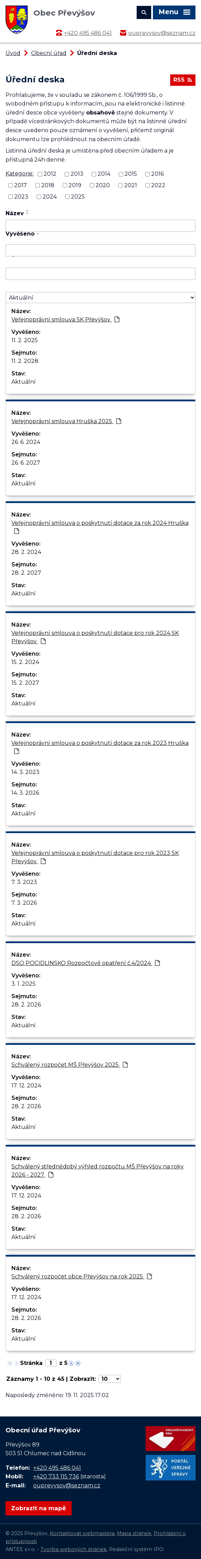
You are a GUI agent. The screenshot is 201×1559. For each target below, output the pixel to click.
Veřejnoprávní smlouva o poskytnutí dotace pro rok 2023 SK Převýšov (95, 857)
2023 (21, 196)
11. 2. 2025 (24, 340)
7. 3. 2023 (24, 882)
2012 (50, 174)
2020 (102, 185)
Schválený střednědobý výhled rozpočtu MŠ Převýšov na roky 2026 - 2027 (97, 1170)
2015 (131, 174)
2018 (47, 185)
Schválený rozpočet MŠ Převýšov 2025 (69, 1064)
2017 (20, 185)
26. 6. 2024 (25, 442)
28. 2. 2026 (26, 1004)
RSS (182, 79)
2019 (74, 185)
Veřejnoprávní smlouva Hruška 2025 (66, 421)
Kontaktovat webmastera (82, 1533)
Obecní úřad (48, 53)
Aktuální (23, 382)
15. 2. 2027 (25, 683)
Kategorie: (20, 173)
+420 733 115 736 (56, 1476)
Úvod (13, 53)
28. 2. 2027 (26, 572)
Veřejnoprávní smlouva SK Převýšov (65, 319)
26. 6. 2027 (25, 462)
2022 (158, 185)
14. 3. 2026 (25, 793)
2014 (104, 174)
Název (15, 213)
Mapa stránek (134, 1533)
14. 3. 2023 (25, 772)
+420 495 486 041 (88, 33)
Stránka (31, 1363)
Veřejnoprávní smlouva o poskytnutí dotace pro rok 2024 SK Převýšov (95, 637)
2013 (77, 174)
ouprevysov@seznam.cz (161, 33)
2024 (50, 196)
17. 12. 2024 (26, 1085)
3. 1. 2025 (23, 984)
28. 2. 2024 (26, 552)
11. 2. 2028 (24, 361)
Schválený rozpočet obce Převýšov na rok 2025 (81, 1276)
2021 (130, 185)
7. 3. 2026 (24, 903)
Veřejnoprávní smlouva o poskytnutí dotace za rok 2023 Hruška (100, 747)
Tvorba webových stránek (73, 1549)
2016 (157, 174)
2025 (78, 196)
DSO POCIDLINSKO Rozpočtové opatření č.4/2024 (85, 963)
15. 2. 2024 (25, 662)
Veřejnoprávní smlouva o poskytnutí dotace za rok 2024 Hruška (100, 527)
